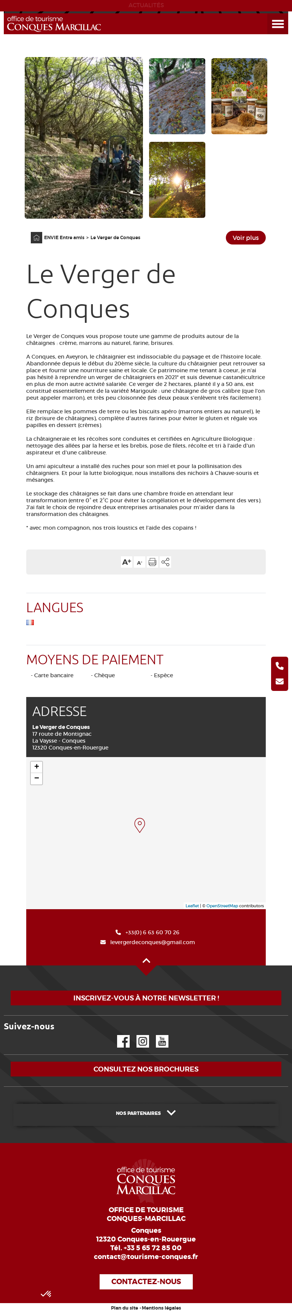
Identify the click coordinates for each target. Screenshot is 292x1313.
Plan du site (124, 1308)
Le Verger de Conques (115, 238)
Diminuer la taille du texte (139, 562)
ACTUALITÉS (146, 5)
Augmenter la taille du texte (126, 562)
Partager (165, 562)
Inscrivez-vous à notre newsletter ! (146, 998)
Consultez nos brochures (146, 1069)
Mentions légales (161, 1308)
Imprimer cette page (152, 562)
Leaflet (192, 905)
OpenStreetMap (222, 905)
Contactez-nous (146, 1281)
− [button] (36, 778)
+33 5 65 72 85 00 (153, 1248)
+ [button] (36, 767)
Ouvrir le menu (268, 13)
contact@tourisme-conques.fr (146, 1256)
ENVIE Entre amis (64, 238)
